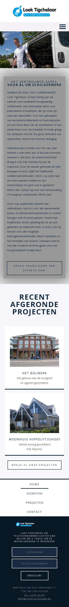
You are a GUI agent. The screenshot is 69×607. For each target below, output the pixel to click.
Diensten (35, 493)
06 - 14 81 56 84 (34, 595)
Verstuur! (34, 575)
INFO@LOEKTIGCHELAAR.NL (34, 598)
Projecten (34, 502)
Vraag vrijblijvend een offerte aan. (34, 268)
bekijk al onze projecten (34, 465)
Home (35, 484)
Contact (34, 512)
